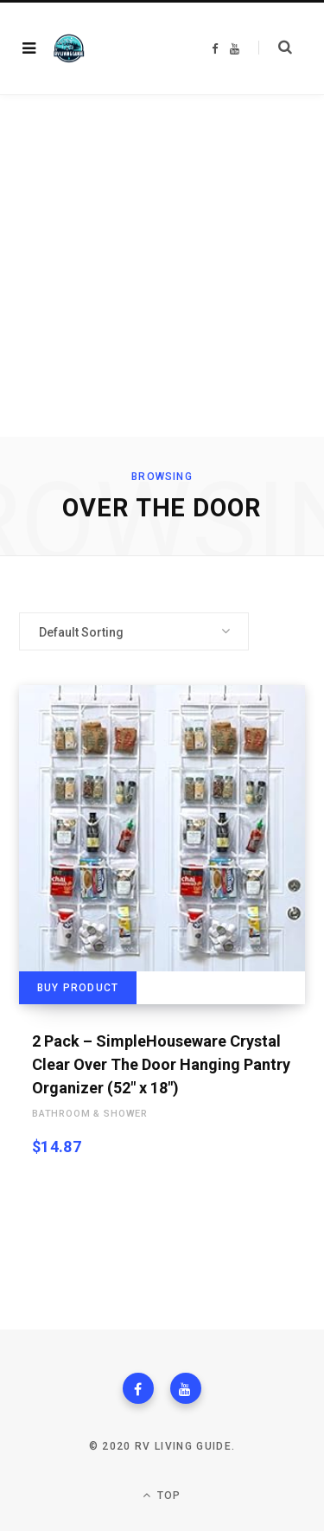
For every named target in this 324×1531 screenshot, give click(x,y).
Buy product (77, 988)
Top (162, 1495)
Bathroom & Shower (90, 1113)
